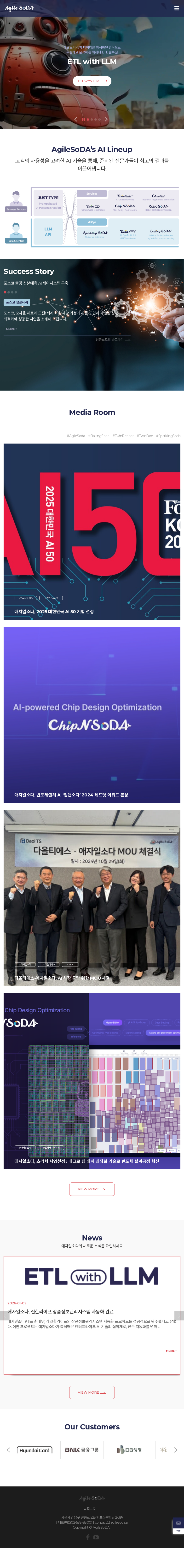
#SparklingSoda (168, 436)
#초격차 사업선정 (50, 1147)
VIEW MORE (88, 1189)
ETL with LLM (88, 81)
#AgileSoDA (25, 598)
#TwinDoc (145, 436)
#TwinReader (123, 436)
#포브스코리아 (51, 598)
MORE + (11, 329)
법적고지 (90, 1509)
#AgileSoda (76, 436)
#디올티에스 (48, 964)
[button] (5, 1315)
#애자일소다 (25, 964)
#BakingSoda (98, 436)
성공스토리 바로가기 (109, 340)
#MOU (70, 964)
